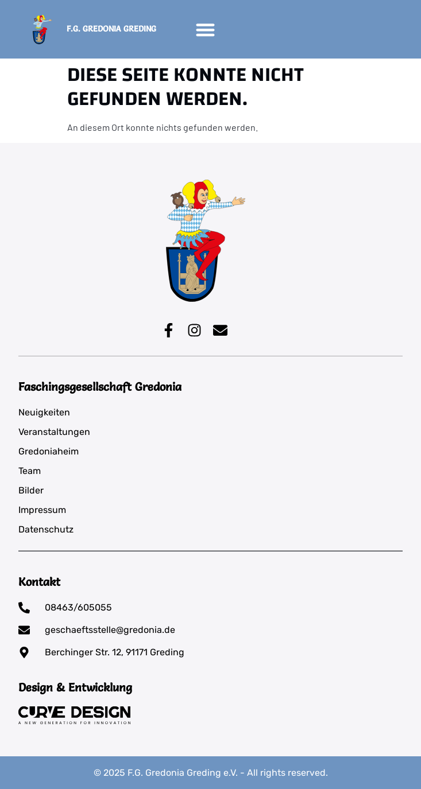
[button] (205, 29)
